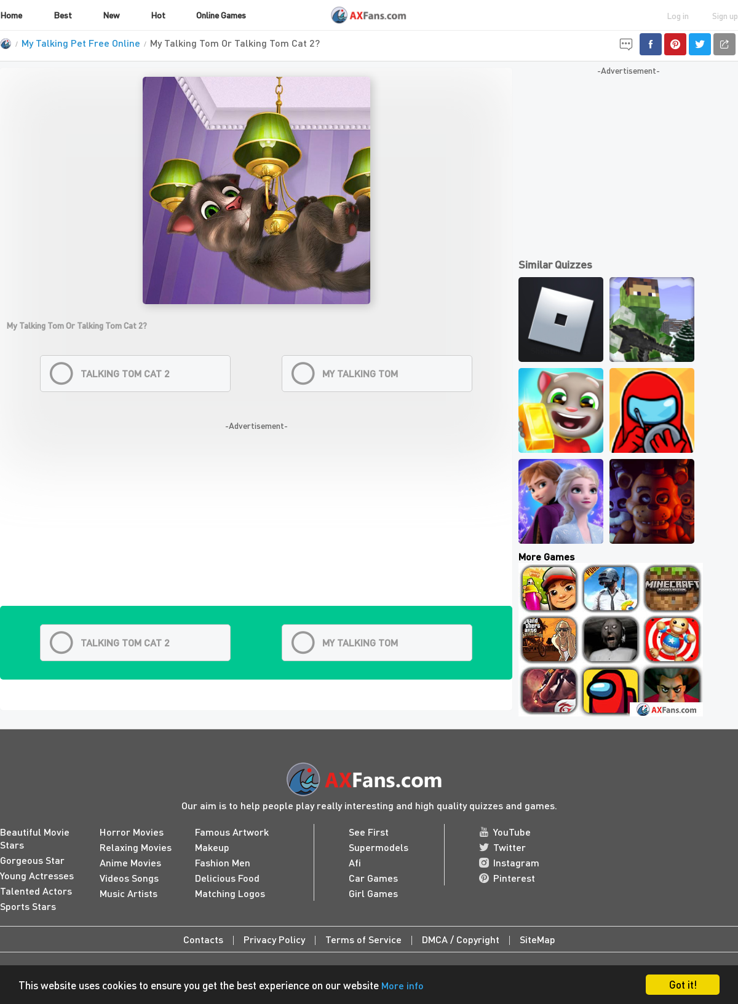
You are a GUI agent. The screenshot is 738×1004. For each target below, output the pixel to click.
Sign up (725, 15)
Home (11, 14)
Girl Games (373, 893)
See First (369, 831)
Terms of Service (363, 939)
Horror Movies (132, 831)
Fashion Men (222, 862)
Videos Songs (129, 877)
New (111, 14)
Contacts (203, 939)
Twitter (502, 847)
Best (63, 14)
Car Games (373, 877)
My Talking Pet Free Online (81, 42)
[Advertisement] (256, 520)
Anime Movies (130, 862)
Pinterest (507, 877)
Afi (355, 862)
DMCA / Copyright (460, 939)
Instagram (509, 862)
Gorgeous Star (32, 859)
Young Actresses (37, 875)
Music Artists (128, 893)
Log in (678, 15)
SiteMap (537, 939)
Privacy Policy (274, 939)
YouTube (505, 831)
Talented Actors (36, 890)
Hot (158, 14)
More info (402, 985)
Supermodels (378, 847)
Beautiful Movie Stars (34, 838)
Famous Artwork (232, 831)
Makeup (212, 847)
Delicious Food (227, 877)
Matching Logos (230, 893)
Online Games (221, 14)
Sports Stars (28, 906)
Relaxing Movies (136, 847)
